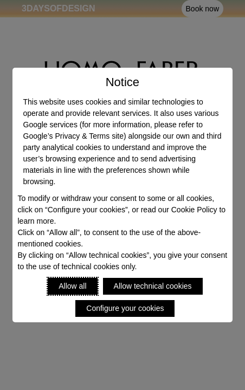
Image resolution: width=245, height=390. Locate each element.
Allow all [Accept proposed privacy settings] (72, 286)
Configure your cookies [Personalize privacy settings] (125, 308)
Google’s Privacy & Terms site (73, 136)
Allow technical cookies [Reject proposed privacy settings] (153, 286)
